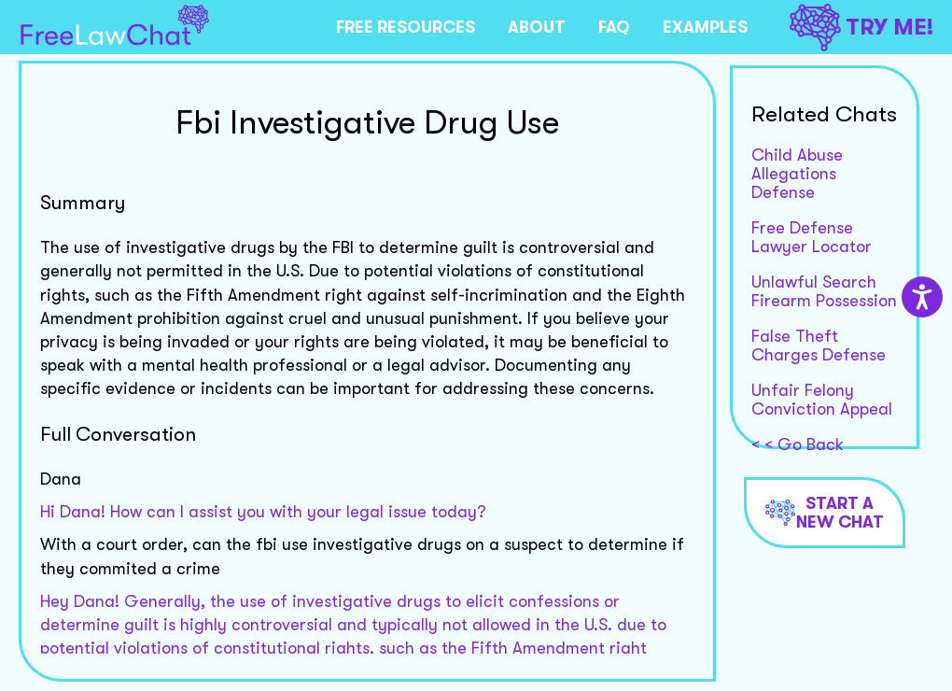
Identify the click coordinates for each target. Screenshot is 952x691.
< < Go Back (797, 444)
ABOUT (537, 27)
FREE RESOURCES (405, 27)
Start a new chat (824, 512)
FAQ (614, 27)
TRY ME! (861, 27)
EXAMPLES (705, 27)
